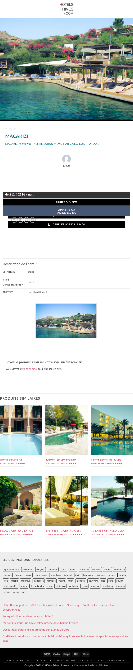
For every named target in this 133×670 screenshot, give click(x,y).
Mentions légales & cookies (74, 660)
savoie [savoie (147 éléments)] (84, 586)
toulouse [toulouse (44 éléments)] (120, 586)
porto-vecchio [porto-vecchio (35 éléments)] (10, 586)
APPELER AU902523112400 (66, 211)
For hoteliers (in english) (110, 660)
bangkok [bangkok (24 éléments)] (40, 569)
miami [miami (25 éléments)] (62, 580)
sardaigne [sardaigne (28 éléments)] (73, 586)
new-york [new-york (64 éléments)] (93, 580)
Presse (31, 660)
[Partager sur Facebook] (14, 220)
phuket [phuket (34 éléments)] (119, 580)
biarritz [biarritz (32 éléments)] (73, 569)
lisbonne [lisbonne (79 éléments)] (101, 575)
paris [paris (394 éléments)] (110, 580)
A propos (12, 660)
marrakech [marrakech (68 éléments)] (39, 580)
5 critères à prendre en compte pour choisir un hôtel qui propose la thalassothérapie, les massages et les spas (65, 638)
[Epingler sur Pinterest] (33, 220)
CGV (52, 660)
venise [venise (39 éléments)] (7, 592)
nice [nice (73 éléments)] (103, 580)
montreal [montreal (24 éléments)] (81, 580)
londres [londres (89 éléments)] (111, 575)
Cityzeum (79, 665)
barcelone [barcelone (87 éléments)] (52, 569)
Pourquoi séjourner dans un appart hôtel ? (28, 616)
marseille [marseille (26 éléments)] (51, 580)
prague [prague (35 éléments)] (24, 586)
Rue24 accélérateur (98, 665)
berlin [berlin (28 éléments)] (63, 569)
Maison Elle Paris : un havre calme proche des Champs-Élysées (40, 622)
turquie (10, 129)
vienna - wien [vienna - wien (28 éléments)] (19, 592)
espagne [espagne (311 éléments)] (8, 575)
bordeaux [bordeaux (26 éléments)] (84, 569)
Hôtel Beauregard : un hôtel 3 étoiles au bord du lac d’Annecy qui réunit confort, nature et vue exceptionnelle (59, 607)
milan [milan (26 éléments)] (70, 580)
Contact (42, 660)
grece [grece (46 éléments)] (29, 575)
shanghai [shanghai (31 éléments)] (95, 586)
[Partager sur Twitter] (20, 220)
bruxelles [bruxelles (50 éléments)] (96, 569)
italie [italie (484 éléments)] (77, 575)
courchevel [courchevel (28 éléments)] (119, 569)
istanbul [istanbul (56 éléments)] (68, 575)
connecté (31, 368)
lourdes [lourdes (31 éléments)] (122, 575)
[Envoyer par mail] (26, 220)
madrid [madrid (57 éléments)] (14, 580)
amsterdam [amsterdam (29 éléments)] (27, 569)
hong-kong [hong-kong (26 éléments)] (56, 575)
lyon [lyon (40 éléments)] (6, 580)
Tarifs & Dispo (66, 202)
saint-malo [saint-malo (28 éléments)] (60, 586)
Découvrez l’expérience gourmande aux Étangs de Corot (36, 629)
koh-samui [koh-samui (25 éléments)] (88, 575)
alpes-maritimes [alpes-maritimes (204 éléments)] (11, 569)
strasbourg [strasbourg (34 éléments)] (108, 586)
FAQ (22, 660)
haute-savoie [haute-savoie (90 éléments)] (41, 575)
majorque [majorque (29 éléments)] (25, 580)
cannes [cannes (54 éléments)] (107, 569)
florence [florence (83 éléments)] (19, 575)
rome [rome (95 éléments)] (49, 586)
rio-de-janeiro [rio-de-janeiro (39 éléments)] (37, 586)
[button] (5, 8)
